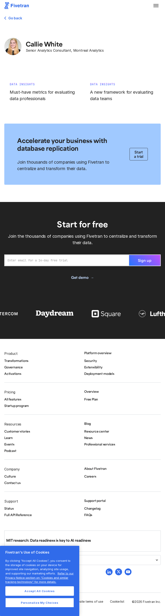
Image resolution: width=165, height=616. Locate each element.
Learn (8, 438)
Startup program (16, 406)
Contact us (12, 483)
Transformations (16, 361)
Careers (90, 476)
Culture (10, 476)
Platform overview (98, 353)
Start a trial (138, 154)
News (88, 438)
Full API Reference (18, 515)
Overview (91, 391)
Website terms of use (88, 601)
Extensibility (93, 367)
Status (9, 508)
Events (9, 444)
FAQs (88, 515)
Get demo (79, 277)
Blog (87, 423)
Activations (12, 373)
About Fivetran (95, 468)
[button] (156, 5)
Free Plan (91, 399)
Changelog (92, 508)
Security (90, 361)
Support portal (94, 501)
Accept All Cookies (39, 591)
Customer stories (17, 431)
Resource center (96, 431)
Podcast (10, 451)
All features (12, 399)
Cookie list (117, 601)
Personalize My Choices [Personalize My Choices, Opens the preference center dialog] (39, 602)
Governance (13, 367)
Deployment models (99, 373)
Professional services (99, 444)
